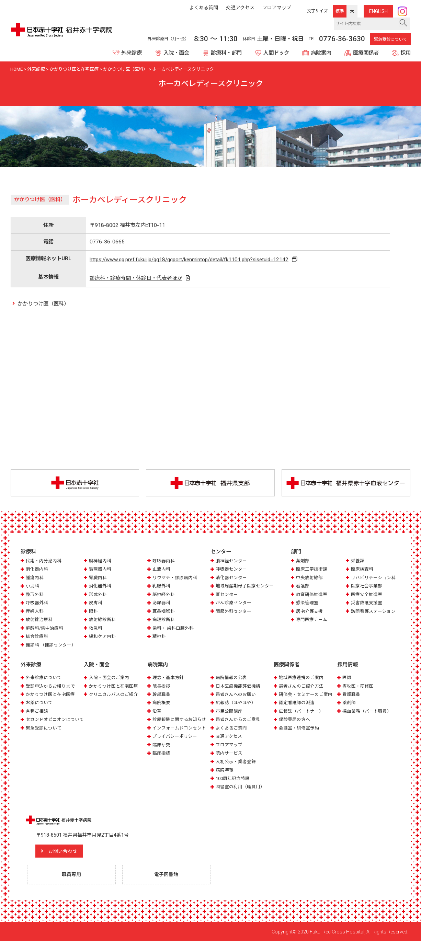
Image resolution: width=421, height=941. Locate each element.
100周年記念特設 (233, 778)
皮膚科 (95, 603)
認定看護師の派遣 (297, 702)
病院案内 (321, 53)
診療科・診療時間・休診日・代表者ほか (135, 278)
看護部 (302, 586)
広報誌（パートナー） (301, 710)
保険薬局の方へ (294, 719)
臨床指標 (161, 753)
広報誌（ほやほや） (236, 702)
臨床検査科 (362, 569)
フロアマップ (229, 744)
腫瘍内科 (35, 577)
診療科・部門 (226, 53)
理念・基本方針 (168, 677)
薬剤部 (302, 560)
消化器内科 (37, 569)
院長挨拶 (161, 685)
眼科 (93, 611)
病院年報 (225, 769)
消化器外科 (100, 586)
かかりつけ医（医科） (43, 304)
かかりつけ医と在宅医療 (50, 694)
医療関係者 (366, 53)
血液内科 (161, 569)
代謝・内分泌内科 (43, 560)
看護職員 (351, 694)
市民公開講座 (229, 710)
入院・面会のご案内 (109, 677)
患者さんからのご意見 (238, 719)
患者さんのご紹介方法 (301, 685)
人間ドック (276, 53)
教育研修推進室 (311, 594)
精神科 (159, 636)
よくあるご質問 (231, 727)
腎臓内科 (98, 577)
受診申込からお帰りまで (50, 685)
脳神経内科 (100, 560)
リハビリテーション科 (373, 577)
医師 (346, 677)
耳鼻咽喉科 (163, 611)
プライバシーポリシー (174, 736)
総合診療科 (37, 636)
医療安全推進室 (366, 594)
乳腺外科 (161, 586)
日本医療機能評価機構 (238, 685)
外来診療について (43, 677)
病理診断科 (163, 619)
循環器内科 (100, 569)
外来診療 (131, 53)
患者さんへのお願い (236, 694)
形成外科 (98, 594)
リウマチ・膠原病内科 (174, 577)
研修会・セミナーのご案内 (305, 694)
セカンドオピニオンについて (55, 719)
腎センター (227, 594)
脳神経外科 (163, 594)
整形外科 (35, 594)
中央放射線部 (309, 577)
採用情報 (347, 665)
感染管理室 (307, 603)
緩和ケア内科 (102, 636)
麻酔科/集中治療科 (44, 628)
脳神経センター (231, 560)
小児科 (32, 586)
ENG (378, 11)
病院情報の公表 (231, 677)
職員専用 (71, 874)
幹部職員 (161, 694)
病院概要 (161, 702)
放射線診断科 (102, 619)
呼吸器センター (231, 569)
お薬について (39, 702)
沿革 (156, 710)
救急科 (95, 628)
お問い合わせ (63, 850)
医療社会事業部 (366, 586)
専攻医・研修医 (358, 685)
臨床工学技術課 (311, 569)
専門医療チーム (311, 619)
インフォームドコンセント (179, 727)
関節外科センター (233, 611)
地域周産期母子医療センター (245, 586)
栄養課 (357, 560)
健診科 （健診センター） (51, 644)
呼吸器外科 (37, 603)
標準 (339, 11)
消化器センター (231, 577)
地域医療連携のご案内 (301, 677)
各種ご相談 (37, 710)
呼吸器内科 (163, 560)
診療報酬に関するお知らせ (179, 719)
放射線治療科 (39, 619)
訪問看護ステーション (373, 611)
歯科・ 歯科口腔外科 (173, 628)
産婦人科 (35, 611)
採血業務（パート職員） (366, 710)
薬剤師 (349, 702)
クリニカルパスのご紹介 (113, 694)
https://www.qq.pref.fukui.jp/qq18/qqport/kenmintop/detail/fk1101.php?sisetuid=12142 (189, 259)
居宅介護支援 (309, 611)
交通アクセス (229, 736)
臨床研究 (161, 744)
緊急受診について (390, 39)
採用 (405, 53)
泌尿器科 (161, 603)
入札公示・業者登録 (236, 761)
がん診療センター (233, 603)
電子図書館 (167, 874)
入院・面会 (176, 53)
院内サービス (229, 753)
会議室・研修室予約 (299, 727)
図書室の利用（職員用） (240, 786)
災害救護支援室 (366, 603)
